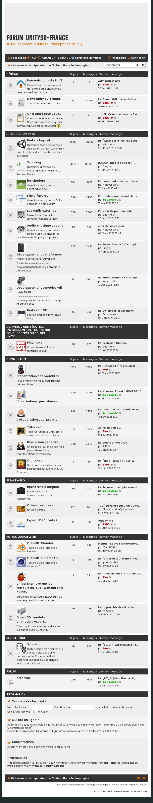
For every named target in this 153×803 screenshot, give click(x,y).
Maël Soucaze (139, 791)
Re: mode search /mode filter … (119, 196)
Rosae (60, 765)
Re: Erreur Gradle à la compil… (118, 244)
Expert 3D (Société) (42, 520)
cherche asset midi (111, 226)
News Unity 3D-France (44, 99)
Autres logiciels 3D (21, 537)
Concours (34, 460)
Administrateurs (109, 81)
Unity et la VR (37, 310)
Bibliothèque (16, 638)
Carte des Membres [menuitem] (88, 57)
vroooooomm (16, 765)
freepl (106, 166)
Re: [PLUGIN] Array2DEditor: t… (118, 645)
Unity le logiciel (38, 140)
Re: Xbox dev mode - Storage (117, 277)
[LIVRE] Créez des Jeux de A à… (118, 114)
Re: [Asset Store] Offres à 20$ (117, 141)
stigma (107, 144)
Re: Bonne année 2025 (112, 442)
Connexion (20, 701)
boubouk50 (110, 199)
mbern (107, 611)
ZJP (105, 446)
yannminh (109, 562)
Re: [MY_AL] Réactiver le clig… (117, 678)
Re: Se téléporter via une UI (116, 310)
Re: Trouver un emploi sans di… (118, 487)
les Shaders (36, 181)
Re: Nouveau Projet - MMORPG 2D (119, 391)
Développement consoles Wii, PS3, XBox (40, 290)
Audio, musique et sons (45, 226)
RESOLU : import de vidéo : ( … (117, 162)
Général (12, 74)
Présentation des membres (38, 376)
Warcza (108, 281)
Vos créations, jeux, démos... (38, 401)
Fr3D (105, 248)
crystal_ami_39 (110, 762)
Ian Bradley (77, 784)
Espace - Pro (15, 480)
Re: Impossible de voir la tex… (117, 607)
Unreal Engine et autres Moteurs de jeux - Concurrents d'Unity (40, 588)
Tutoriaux (34, 427)
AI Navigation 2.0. (109, 427)
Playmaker (35, 343)
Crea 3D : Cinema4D (42, 558)
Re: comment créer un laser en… (119, 181)
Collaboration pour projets (37, 420)
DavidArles (109, 314)
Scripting (34, 162)
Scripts (32, 644)
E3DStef (108, 84)
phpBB (105, 784)
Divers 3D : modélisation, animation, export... (35, 619)
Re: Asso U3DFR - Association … (118, 99)
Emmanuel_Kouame (41, 765)
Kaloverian (109, 184)
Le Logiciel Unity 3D (20, 134)
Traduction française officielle (111, 791)
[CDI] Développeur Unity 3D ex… (119, 505)
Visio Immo (105, 520)
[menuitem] (31, 58)
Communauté (16, 359)
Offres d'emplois (40, 505)
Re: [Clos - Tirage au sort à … (117, 461)
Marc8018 (109, 547)
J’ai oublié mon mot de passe (114, 707)
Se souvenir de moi (20, 712)
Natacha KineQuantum (117, 509)
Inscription (40, 701)
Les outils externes (41, 211)
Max (105, 369)
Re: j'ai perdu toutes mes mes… (118, 558)
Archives (23, 678)
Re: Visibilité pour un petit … (116, 211)
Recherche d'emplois (43, 487)
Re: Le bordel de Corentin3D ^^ (118, 409)
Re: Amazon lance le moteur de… (120, 573)
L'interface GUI (38, 196)
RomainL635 (130, 762)
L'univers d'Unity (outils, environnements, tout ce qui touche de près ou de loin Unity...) (28, 331)
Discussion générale (43, 442)
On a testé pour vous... (44, 114)
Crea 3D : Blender (40, 543)
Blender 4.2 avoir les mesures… (118, 543)
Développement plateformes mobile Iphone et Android (39, 256)
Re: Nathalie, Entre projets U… (117, 366)
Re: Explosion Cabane (112, 343)
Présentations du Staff (44, 80)
